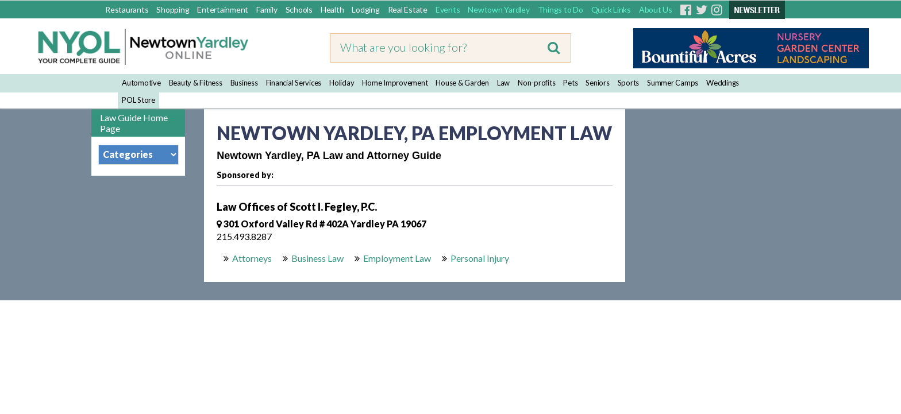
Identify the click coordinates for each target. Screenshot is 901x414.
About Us (655, 9)
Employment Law (397, 258)
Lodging (365, 9)
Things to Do (560, 9)
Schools (299, 9)
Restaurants (126, 9)
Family (267, 9)
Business (244, 82)
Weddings (722, 82)
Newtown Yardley (498, 9)
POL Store (138, 100)
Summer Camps (672, 82)
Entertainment (222, 9)
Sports (629, 82)
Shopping (172, 9)
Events (448, 9)
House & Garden (462, 82)
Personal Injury (479, 258)
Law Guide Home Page (134, 123)
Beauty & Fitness (195, 82)
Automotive (141, 82)
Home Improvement (395, 82)
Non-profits (536, 82)
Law (503, 82)
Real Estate (408, 9)
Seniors (597, 82)
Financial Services (294, 82)
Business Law (317, 258)
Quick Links (611, 9)
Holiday (341, 82)
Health (332, 9)
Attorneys (252, 258)
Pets (570, 82)
